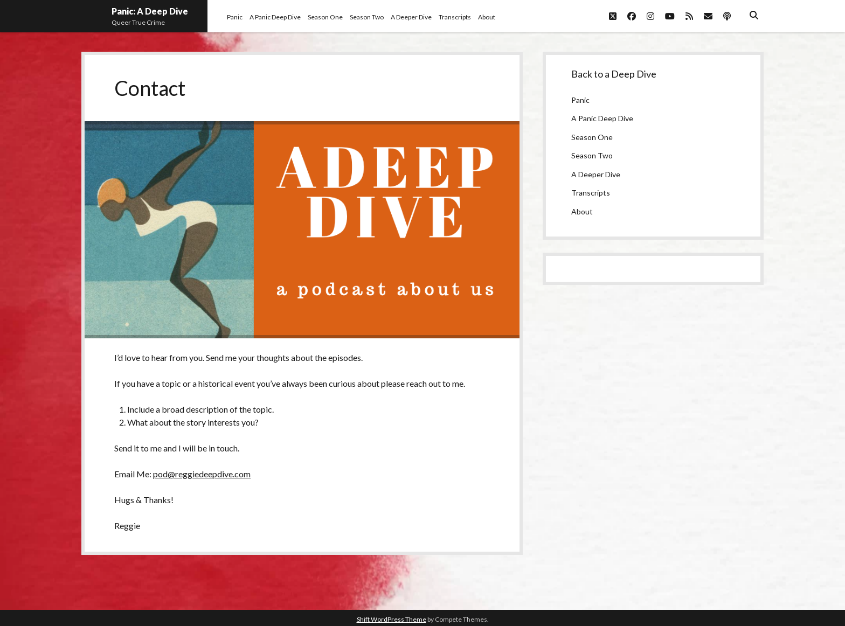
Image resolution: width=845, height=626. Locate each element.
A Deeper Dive (411, 17)
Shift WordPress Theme (391, 619)
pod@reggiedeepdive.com (202, 474)
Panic (235, 17)
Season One (325, 17)
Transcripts (455, 17)
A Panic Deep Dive (275, 17)
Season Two (367, 17)
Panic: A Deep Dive (150, 11)
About (486, 17)
